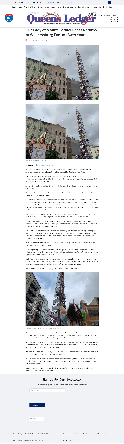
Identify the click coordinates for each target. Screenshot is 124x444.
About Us (17, 3)
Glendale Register (43, 7)
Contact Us (25, 3)
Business (114, 18)
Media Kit (114, 22)
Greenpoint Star (96, 7)
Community (113, 20)
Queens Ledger (17, 7)
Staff (115, 16)
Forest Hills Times (30, 7)
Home (103, 16)
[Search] (109, 2)
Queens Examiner (83, 7)
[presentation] (42, 399)
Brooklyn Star (107, 7)
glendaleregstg (32, 41)
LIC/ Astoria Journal (69, 7)
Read (109, 16)
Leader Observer (56, 7)
